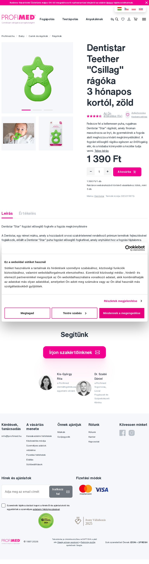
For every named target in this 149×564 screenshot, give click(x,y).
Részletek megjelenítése (120, 301)
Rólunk (92, 432)
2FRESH (142, 542)
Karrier (92, 437)
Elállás (29, 459)
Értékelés (27, 213)
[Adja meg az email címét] (26, 492)
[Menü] (144, 19)
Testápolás (70, 19)
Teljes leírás (101, 151)
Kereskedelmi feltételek (39, 436)
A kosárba (127, 171)
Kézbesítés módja (36, 441)
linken (109, 3)
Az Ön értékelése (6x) (113, 114)
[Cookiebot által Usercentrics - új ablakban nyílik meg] (128, 248)
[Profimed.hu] (19, 19)
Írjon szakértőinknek (74, 352)
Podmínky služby (88, 542)
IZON (133, 542)
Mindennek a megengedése (121, 312)
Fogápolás (47, 19)
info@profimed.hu (12, 436)
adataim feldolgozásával (46, 509)
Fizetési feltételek (36, 455)
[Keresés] (116, 19)
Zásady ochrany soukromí (68, 542)
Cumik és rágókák (38, 36)
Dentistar (99, 196)
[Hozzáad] (107, 171)
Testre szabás (74, 312)
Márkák (61, 432)
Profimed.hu (8, 36)
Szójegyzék (63, 437)
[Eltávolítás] (91, 171)
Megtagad (27, 312)
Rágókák (57, 36)
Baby (21, 36)
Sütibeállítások (34, 464)
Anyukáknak (94, 19)
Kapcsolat (94, 441)
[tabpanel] (37, 78)
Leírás (7, 213)
